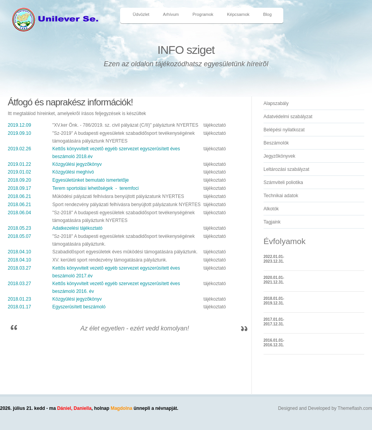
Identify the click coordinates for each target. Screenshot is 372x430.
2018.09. (17, 180)
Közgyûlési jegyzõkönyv (77, 164)
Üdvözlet (141, 14)
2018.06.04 (19, 212)
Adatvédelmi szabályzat (288, 116)
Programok (203, 14)
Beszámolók (276, 143)
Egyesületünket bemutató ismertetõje (90, 180)
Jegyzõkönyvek (279, 156)
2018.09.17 (19, 188)
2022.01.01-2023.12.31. (274, 259)
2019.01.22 (19, 164)
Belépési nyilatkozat (284, 129)
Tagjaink (272, 222)
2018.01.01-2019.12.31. (274, 300)
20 (28, 180)
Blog (267, 14)
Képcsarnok (238, 14)
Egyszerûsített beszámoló (78, 307)
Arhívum (171, 14)
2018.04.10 (19, 252)
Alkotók (271, 209)
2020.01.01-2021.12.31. (274, 279)
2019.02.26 (19, 148)
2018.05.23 (19, 228)
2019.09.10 (19, 133)
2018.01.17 (19, 307)
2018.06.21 (19, 196)
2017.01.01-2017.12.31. (274, 321)
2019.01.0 (18, 172)
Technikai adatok (281, 195)
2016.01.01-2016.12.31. (274, 342)
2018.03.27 (19, 268)
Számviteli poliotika (283, 182)
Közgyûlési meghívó (73, 172)
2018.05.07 (19, 236)
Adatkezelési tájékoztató (77, 228)
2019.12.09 (19, 125)
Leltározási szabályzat (286, 169)
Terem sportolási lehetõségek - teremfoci (95, 188)
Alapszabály (276, 103)
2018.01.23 (19, 299)
